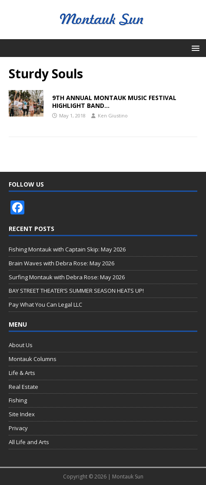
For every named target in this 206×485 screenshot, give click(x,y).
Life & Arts (22, 373)
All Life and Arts (29, 442)
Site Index (22, 414)
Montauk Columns (32, 359)
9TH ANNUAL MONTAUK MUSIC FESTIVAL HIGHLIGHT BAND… (114, 102)
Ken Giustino (113, 115)
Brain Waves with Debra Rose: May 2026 (61, 263)
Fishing (18, 400)
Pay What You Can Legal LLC (45, 304)
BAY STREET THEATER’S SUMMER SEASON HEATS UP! (76, 290)
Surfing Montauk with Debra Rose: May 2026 (67, 277)
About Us (21, 345)
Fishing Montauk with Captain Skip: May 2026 (67, 249)
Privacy (18, 428)
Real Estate (23, 387)
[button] (194, 47)
